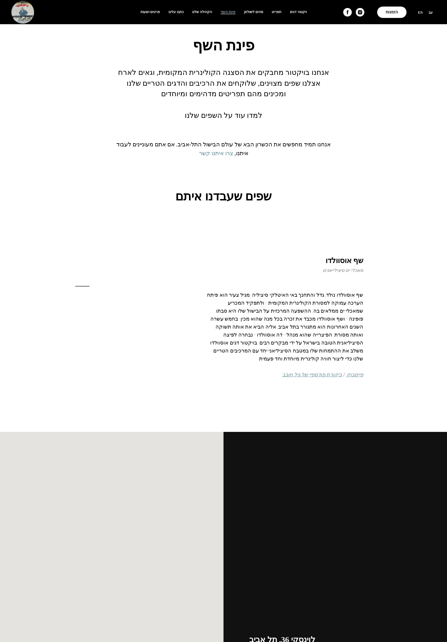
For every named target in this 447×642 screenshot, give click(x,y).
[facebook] (347, 12)
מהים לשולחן (253, 12)
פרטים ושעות (150, 12)
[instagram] (360, 12)
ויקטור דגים (298, 12)
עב (430, 13)
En (420, 13)
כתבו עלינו (176, 12)
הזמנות (392, 12)
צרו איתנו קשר (216, 153)
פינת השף (228, 12)
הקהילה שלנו (202, 12)
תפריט (276, 12)
